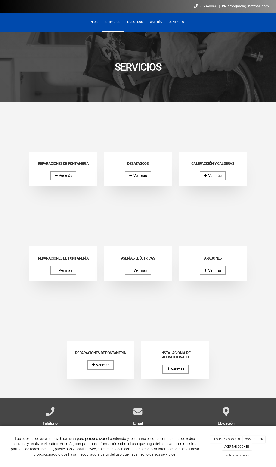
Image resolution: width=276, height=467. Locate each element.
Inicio (94, 22)
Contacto (176, 22)
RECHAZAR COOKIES (226, 439)
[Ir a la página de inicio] (2, 22)
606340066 (205, 6)
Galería (156, 22)
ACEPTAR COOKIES (237, 446)
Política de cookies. (237, 455)
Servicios (112, 22)
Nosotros (135, 22)
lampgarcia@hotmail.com (245, 6)
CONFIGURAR (254, 439)
